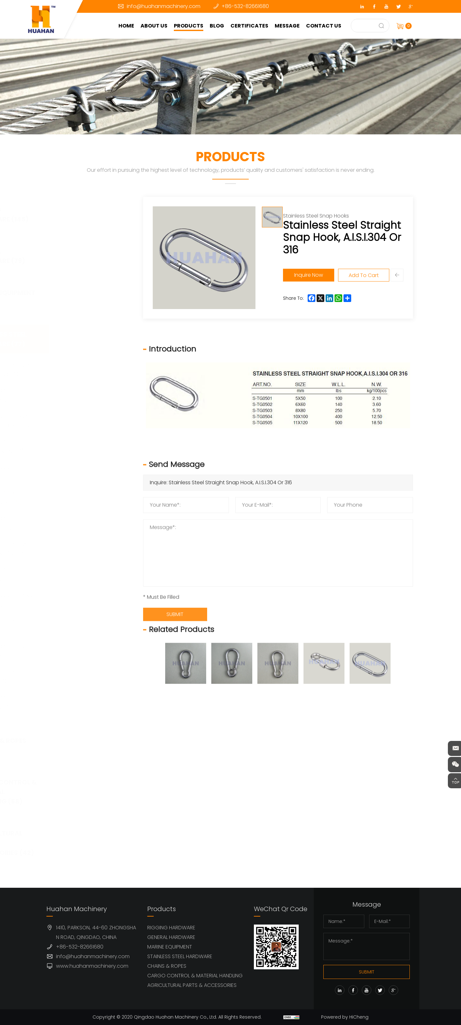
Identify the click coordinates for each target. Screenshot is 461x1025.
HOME (128, 25)
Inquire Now (312, 275)
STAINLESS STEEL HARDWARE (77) (83, 339)
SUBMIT (366, 972)
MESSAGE (288, 25)
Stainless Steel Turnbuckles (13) (84, 446)
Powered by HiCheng (346, 1017)
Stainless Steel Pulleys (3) (81, 676)
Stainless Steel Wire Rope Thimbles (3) (88, 420)
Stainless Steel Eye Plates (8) (87, 651)
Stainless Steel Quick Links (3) (81, 523)
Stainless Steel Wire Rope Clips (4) (88, 369)
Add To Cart (368, 275)
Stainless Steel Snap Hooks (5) (83, 497)
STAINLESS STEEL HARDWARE (179, 956)
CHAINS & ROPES (166, 966)
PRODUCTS (190, 25)
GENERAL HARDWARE (171, 937)
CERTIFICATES (251, 25)
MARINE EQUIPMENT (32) (88, 297)
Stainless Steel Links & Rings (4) (88, 599)
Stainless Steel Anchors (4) (81, 702)
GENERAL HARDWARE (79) (83, 256)
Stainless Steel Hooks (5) (81, 574)
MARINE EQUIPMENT (169, 946)
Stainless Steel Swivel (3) (81, 472)
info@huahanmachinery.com (163, 6)
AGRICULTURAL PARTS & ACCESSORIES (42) (87, 843)
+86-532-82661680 (245, 6)
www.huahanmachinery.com (92, 966)
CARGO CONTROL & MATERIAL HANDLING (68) (88, 792)
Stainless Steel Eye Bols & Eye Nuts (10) (88, 548)
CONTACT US (325, 25)
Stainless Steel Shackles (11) (81, 395)
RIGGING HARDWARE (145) (84, 214)
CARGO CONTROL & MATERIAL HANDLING (195, 975)
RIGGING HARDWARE (171, 927)
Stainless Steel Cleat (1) (81, 625)
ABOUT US (155, 25)
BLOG (218, 25)
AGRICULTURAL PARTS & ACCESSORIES (192, 985)
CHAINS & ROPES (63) (83, 745)
